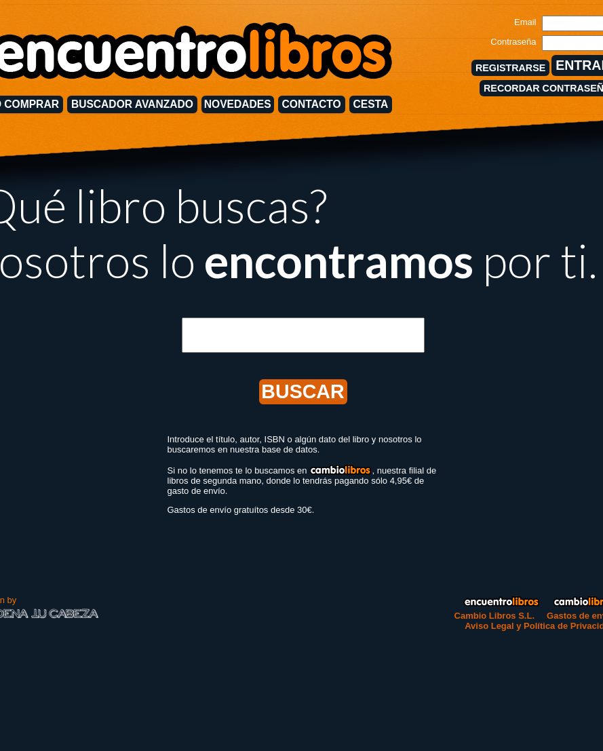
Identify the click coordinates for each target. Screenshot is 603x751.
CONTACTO (311, 104)
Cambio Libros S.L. (494, 616)
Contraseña (513, 42)
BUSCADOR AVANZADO (132, 104)
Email (525, 22)
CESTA (371, 104)
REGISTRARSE (510, 67)
